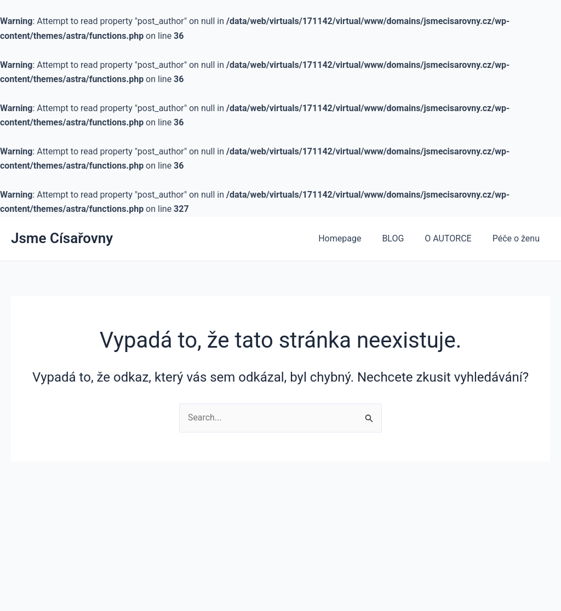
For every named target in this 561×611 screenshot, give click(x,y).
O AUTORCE (453, 238)
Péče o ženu (517, 238)
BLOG (401, 238)
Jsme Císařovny (62, 238)
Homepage (351, 238)
